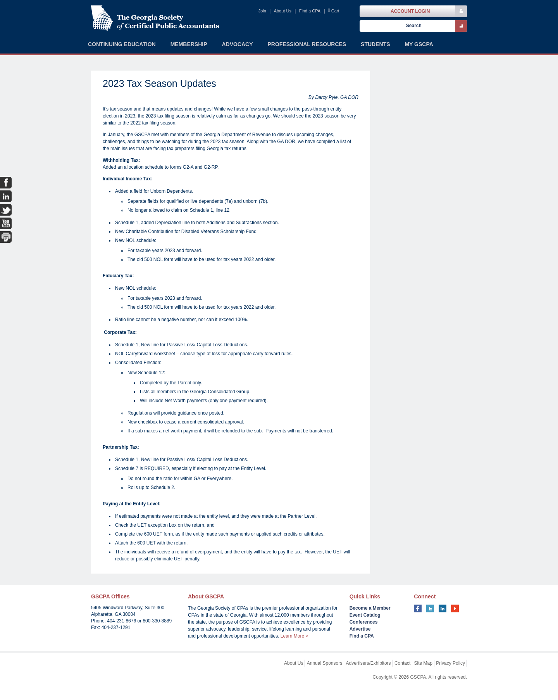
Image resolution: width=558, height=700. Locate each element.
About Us (282, 11)
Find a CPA (309, 11)
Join (262, 11)
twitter (430, 608)
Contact (402, 663)
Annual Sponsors (324, 663)
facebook (418, 608)
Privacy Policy (450, 663)
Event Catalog (365, 615)
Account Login (410, 11)
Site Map (423, 663)
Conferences (364, 622)
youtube (455, 608)
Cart (335, 11)
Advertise (360, 629)
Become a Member (370, 608)
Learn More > (294, 636)
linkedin (442, 608)
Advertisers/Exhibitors (368, 663)
